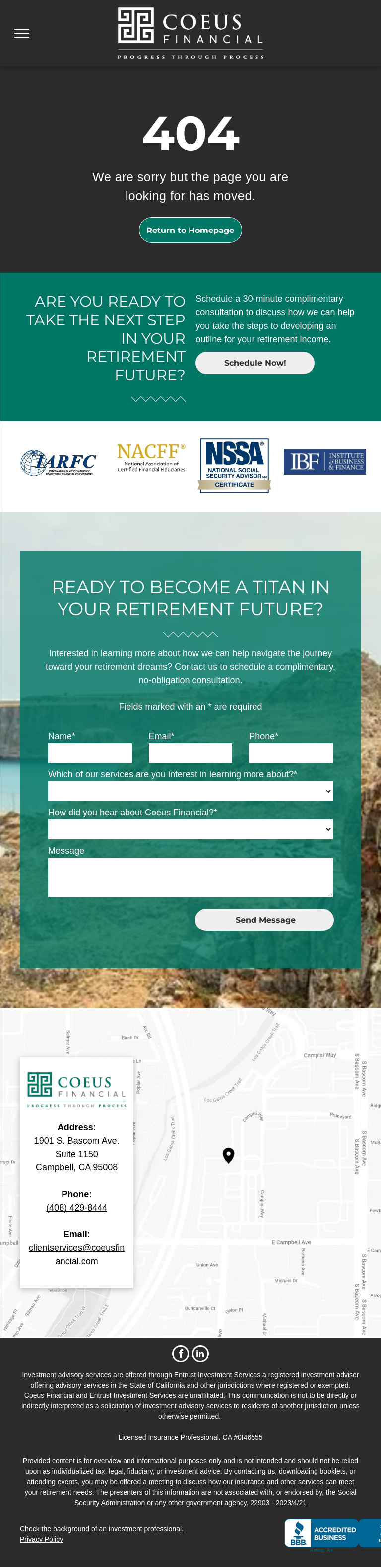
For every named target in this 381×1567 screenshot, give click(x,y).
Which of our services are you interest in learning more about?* (172, 774)
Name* (61, 736)
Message (66, 851)
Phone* (263, 736)
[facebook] (180, 1355)
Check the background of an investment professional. (102, 1529)
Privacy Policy (41, 1539)
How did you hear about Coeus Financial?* (132, 812)
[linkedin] (200, 1355)
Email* (162, 736)
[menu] (22, 33)
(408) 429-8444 (76, 1208)
